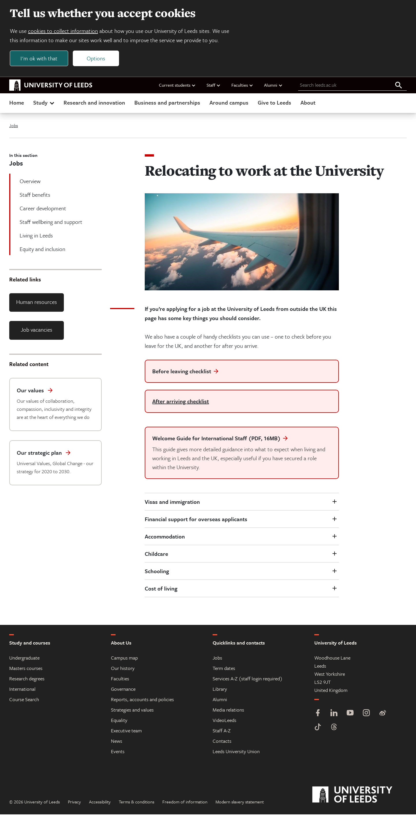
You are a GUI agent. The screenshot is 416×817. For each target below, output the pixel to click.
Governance (123, 691)
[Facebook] (317, 716)
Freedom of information (184, 804)
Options (97, 60)
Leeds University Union (236, 753)
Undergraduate (24, 660)
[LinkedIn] (334, 716)
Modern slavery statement (240, 804)
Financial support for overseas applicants (196, 522)
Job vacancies (36, 332)
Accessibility (100, 804)
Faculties (242, 87)
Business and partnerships (167, 105)
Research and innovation (94, 105)
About (307, 105)
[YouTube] (350, 716)
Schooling (157, 574)
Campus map (124, 660)
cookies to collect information (65, 32)
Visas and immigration (172, 504)
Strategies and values (132, 712)
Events (118, 753)
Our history (123, 670)
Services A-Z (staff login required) (248, 681)
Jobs (13, 128)
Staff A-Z (222, 733)
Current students (177, 87)
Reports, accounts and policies (142, 701)
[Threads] (334, 730)
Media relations (228, 712)
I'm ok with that (40, 60)
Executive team (126, 733)
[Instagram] (366, 716)
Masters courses (25, 670)
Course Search (24, 701)
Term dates (224, 670)
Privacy (74, 804)
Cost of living (161, 591)
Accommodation (165, 539)
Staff (214, 87)
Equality (119, 722)
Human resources (36, 304)
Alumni (273, 87)
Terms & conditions (136, 804)
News (116, 743)
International (22, 691)
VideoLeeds (224, 722)
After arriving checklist (180, 404)
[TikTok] (317, 730)
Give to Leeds (274, 105)
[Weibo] (382, 716)
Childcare (156, 556)
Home (16, 105)
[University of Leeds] (359, 797)
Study (44, 105)
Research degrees (26, 681)
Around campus (228, 105)
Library (220, 691)
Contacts (222, 743)
